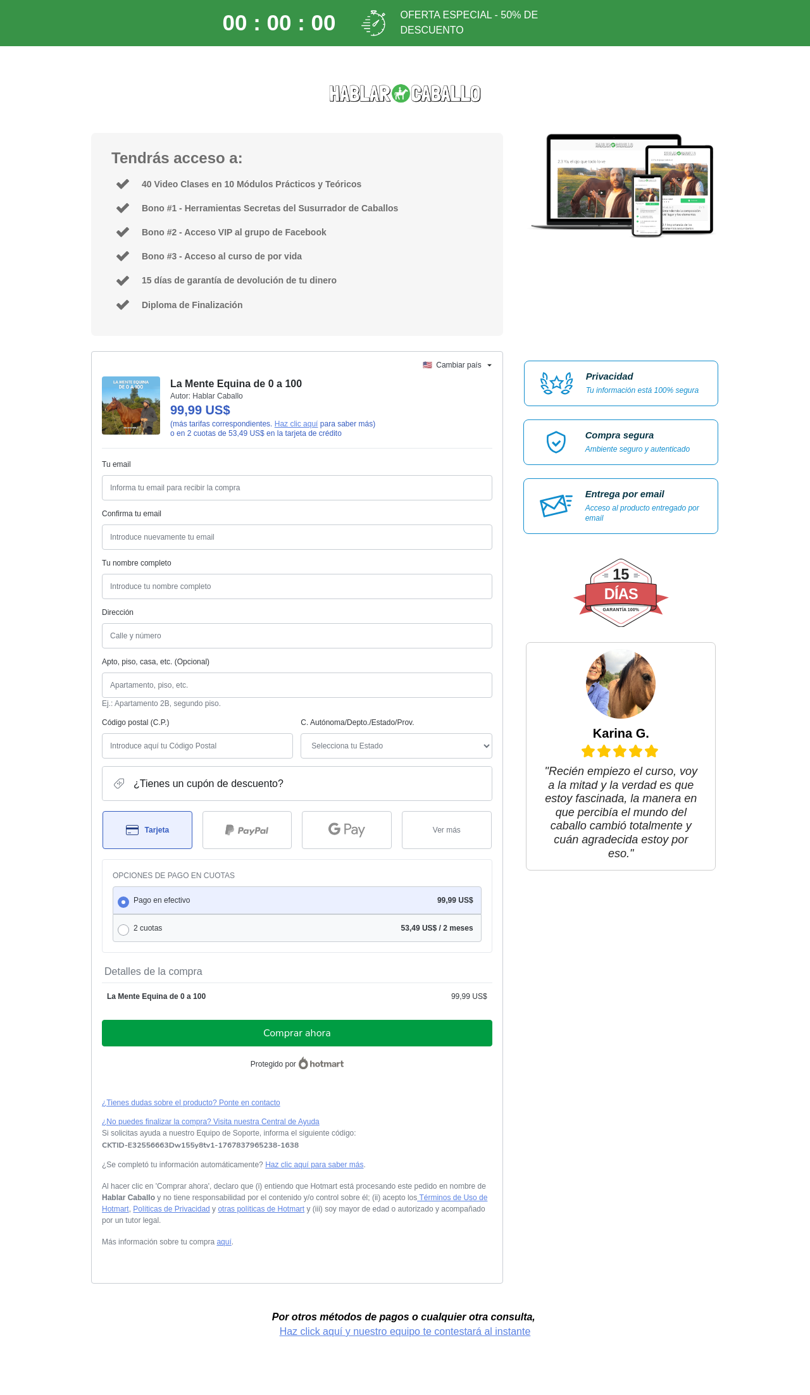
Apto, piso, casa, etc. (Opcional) (155, 661)
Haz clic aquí (296, 423)
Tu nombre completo (136, 563)
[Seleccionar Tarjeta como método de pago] (147, 830)
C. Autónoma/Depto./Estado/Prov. (357, 722)
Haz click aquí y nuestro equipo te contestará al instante (405, 1331)
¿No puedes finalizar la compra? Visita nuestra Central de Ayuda (211, 1121)
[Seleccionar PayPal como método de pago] (247, 830)
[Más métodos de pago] (446, 830)
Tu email (116, 464)
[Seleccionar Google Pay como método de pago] (346, 830)
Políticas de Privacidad (171, 1209)
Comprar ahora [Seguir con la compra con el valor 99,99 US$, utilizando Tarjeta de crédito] (297, 1033)
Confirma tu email (131, 513)
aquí (223, 1241)
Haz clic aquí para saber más (314, 1164)
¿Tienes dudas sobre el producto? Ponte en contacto (191, 1102)
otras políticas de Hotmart (261, 1209)
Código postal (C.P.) (136, 722)
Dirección (118, 612)
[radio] (297, 900)
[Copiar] (200, 1145)
